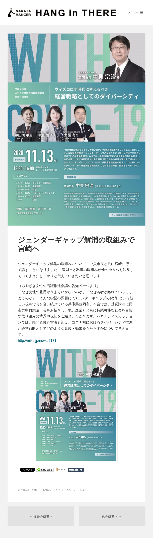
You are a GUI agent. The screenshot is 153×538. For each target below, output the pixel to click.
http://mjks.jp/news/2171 (37, 341)
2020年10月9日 (28, 490)
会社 (83, 490)
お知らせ (72, 490)
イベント (58, 490)
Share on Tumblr (76, 470)
